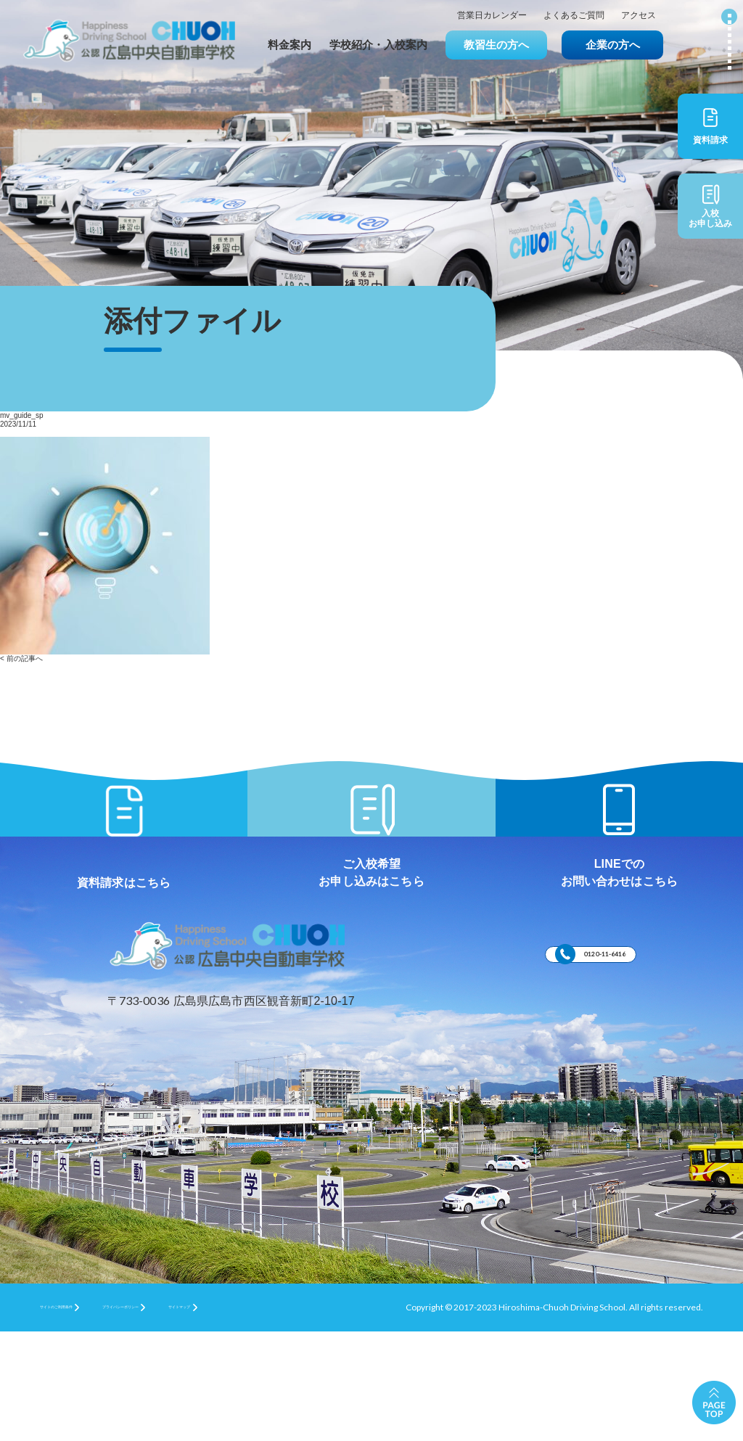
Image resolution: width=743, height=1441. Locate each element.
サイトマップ (308, 1416)
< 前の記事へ (21, 658)
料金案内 (289, 44)
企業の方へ (613, 44)
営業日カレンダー (492, 15)
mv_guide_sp (21, 415)
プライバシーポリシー (200, 1416)
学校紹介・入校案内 (378, 44)
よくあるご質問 (573, 15)
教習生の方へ (496, 44)
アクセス (638, 15)
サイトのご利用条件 (79, 1416)
